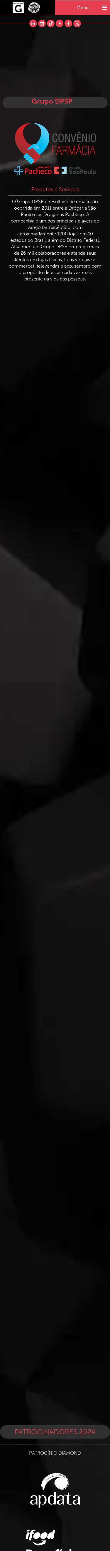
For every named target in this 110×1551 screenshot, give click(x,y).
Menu (92, 7)
